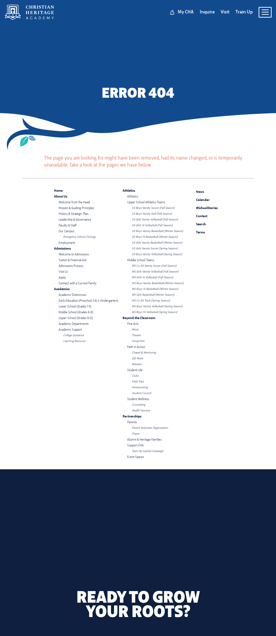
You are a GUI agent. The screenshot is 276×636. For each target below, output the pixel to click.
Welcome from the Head (74, 202)
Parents (132, 422)
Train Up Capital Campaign (148, 451)
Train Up (244, 12)
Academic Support (70, 329)
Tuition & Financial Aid (72, 260)
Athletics (129, 191)
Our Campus (66, 231)
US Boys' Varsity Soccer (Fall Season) (153, 208)
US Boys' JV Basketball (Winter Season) (155, 237)
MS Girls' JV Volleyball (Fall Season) (152, 277)
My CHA (186, 12)
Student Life (135, 370)
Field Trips (138, 381)
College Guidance (73, 335)
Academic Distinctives (72, 295)
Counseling (138, 405)
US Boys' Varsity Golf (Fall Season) (152, 214)
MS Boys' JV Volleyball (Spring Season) (154, 312)
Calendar (199, 199)
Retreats (137, 364)
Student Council (141, 393)
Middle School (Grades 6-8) (76, 312)
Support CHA (135, 445)
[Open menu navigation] (265, 12)
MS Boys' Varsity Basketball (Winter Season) (158, 283)
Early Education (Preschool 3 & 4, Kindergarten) (88, 300)
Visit (225, 12)
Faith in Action (136, 347)
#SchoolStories (203, 208)
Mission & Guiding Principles (76, 208)
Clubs (135, 376)
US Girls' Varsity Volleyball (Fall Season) (155, 219)
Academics (62, 289)
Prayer (136, 433)
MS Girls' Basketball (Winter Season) (153, 295)
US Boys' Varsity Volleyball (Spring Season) (157, 254)
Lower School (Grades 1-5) (75, 306)
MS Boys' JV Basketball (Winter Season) (155, 289)
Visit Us (63, 271)
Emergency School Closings (79, 237)
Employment (67, 242)
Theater (136, 335)
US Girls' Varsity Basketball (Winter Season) (157, 242)
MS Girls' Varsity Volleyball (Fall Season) (155, 271)
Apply (62, 277)
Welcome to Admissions (74, 254)
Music (135, 329)
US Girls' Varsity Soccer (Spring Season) (155, 248)
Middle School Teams (140, 260)
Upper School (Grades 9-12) (76, 318)
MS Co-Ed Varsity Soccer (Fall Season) (154, 266)
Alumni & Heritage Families (144, 439)
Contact (198, 216)
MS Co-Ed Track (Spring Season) (151, 300)
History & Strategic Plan (73, 214)
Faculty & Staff (67, 225)
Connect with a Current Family (77, 283)
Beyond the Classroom (139, 318)
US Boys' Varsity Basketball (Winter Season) (157, 231)
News (196, 191)
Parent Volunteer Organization (150, 428)
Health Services (141, 410)
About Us (60, 196)
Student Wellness (138, 399)
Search (197, 223)
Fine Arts (132, 324)
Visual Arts (138, 341)
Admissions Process (71, 266)
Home (58, 191)
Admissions (62, 249)
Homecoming (140, 387)
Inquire (207, 12)
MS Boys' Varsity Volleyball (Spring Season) (157, 306)
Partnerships (132, 416)
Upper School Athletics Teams (146, 202)
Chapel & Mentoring (144, 352)
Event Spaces (135, 457)
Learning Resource (74, 341)
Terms (197, 232)
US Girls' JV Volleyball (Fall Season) (152, 225)
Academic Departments (74, 324)
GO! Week (137, 358)
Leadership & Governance (75, 219)
